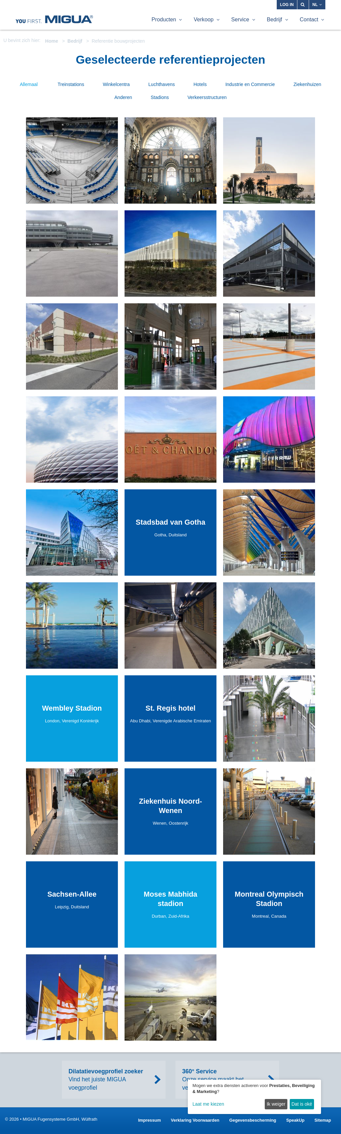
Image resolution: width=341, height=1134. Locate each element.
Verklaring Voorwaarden (195, 1120)
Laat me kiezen (208, 1104)
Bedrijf (75, 41)
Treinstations (71, 84)
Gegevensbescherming (252, 1120)
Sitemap (322, 1120)
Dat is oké (301, 1104)
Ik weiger (276, 1104)
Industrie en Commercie (250, 84)
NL (317, 4)
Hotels (200, 84)
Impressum (149, 1120)
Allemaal (29, 84)
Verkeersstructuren (207, 97)
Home (51, 41)
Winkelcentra (116, 84)
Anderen (123, 97)
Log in (287, 4)
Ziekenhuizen (307, 84)
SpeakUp (295, 1120)
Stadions (160, 97)
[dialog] (254, 1097)
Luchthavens (162, 84)
